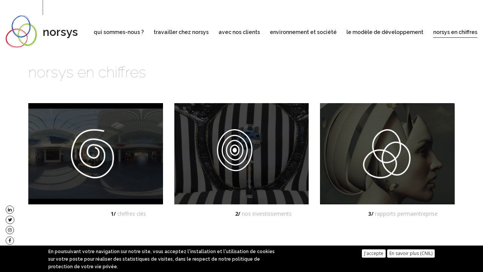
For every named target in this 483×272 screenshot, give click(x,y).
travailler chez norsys (181, 32)
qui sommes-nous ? (119, 32)
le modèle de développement (384, 32)
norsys (60, 32)
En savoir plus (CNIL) (410, 255)
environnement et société (303, 32)
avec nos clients (239, 32)
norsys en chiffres (455, 32)
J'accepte (373, 255)
